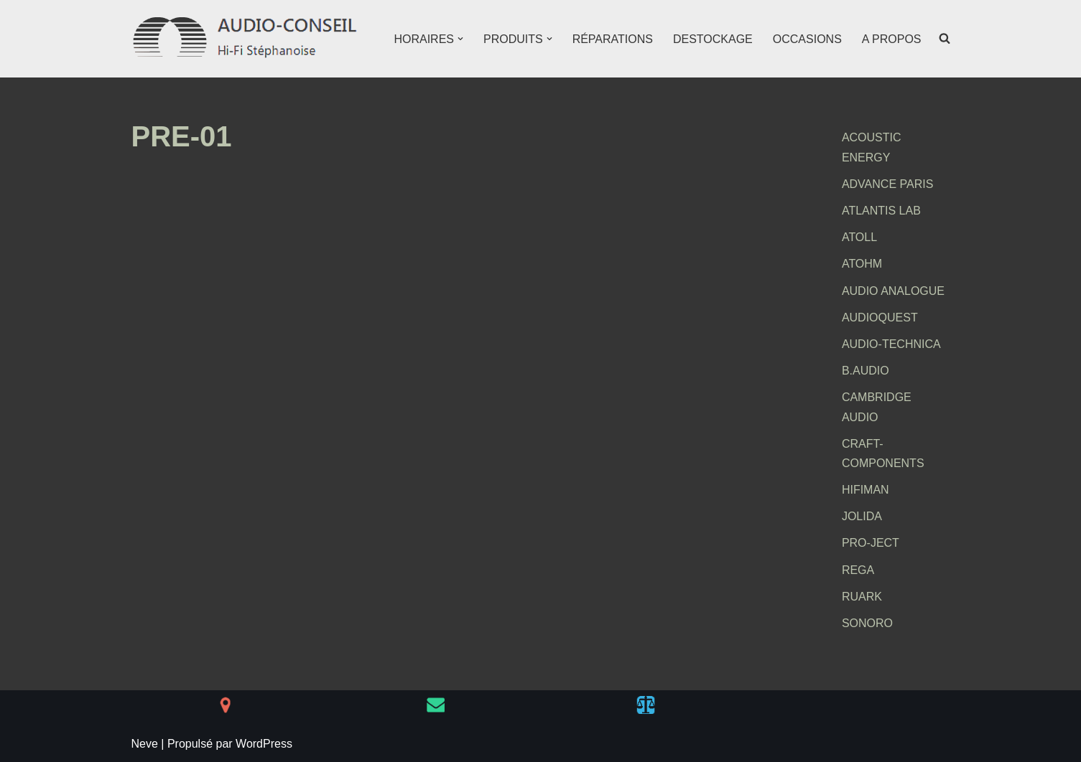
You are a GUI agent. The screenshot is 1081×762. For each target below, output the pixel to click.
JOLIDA (862, 516)
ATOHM (862, 264)
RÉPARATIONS (612, 39)
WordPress (264, 744)
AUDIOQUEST (880, 317)
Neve (144, 744)
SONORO (867, 623)
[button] (460, 39)
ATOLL (859, 237)
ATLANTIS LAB (881, 210)
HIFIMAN (865, 490)
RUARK (862, 597)
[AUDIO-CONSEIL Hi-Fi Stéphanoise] (246, 39)
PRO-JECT (870, 543)
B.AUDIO (865, 370)
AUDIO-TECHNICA (891, 344)
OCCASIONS (807, 39)
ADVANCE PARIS (887, 184)
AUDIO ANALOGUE (893, 291)
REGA (858, 570)
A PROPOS (892, 39)
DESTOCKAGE (713, 39)
